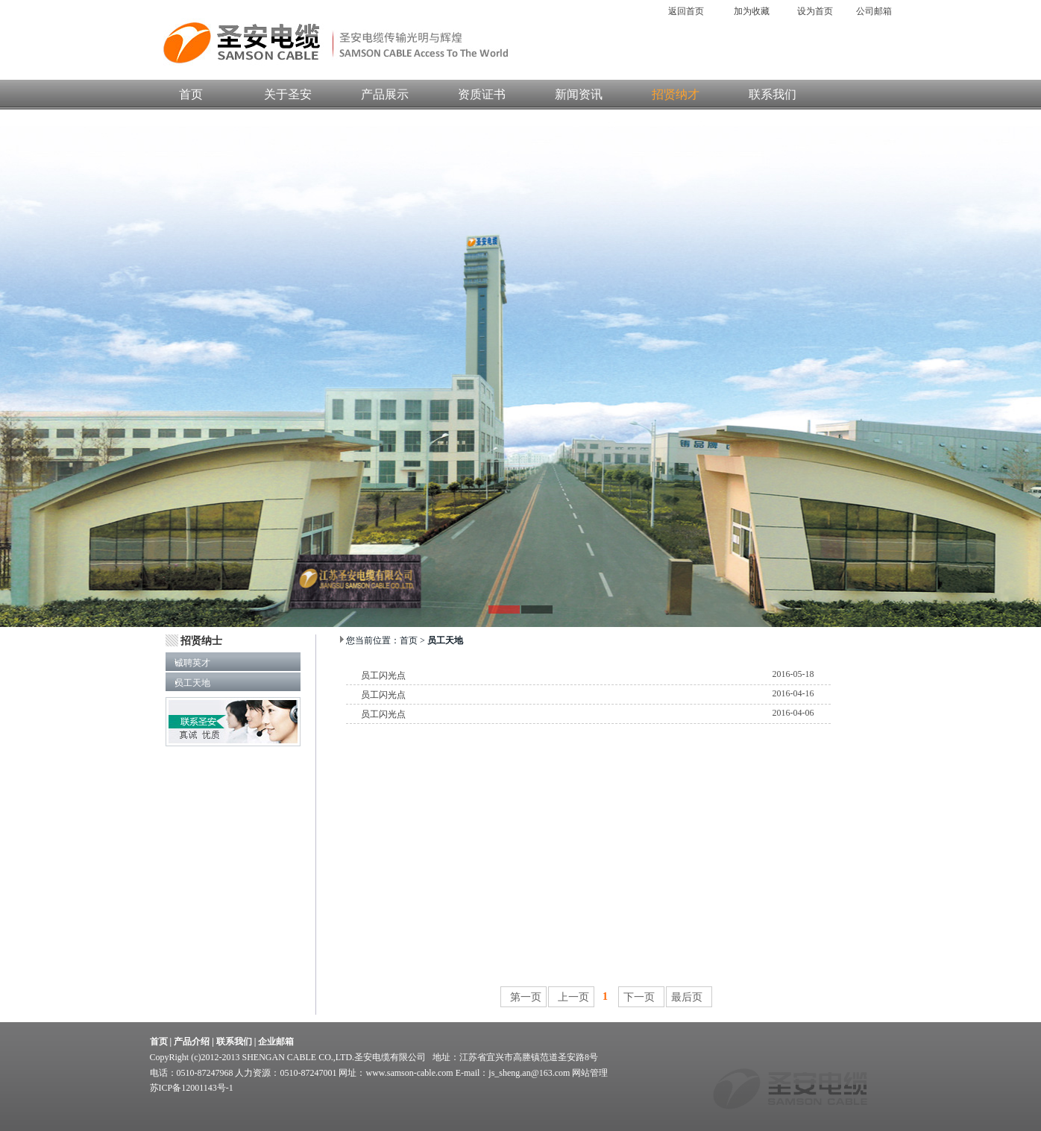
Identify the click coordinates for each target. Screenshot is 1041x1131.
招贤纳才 (675, 94)
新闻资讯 (579, 94)
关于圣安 (288, 94)
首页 (191, 94)
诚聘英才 (188, 663)
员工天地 (188, 683)
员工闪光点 (383, 675)
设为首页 (815, 11)
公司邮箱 (876, 11)
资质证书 (482, 94)
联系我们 (772, 94)
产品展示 (385, 94)
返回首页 (687, 11)
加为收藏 (752, 11)
